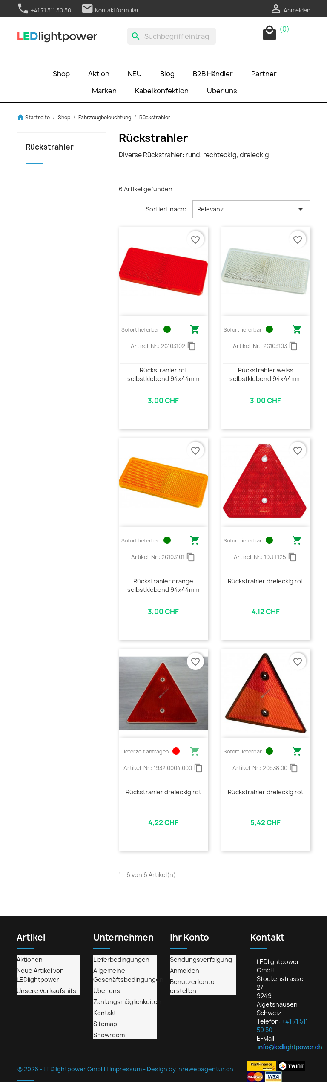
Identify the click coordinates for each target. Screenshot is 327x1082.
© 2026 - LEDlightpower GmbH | (63, 1069)
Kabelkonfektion (162, 90)
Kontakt (104, 1013)
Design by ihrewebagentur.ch (190, 1069)
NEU (135, 73)
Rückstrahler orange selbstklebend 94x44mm (163, 585)
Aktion (98, 73)
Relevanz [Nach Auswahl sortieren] (251, 209)
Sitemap (105, 1024)
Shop (61, 73)
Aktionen (30, 959)
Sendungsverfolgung (201, 959)
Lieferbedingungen (121, 959)
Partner (264, 73)
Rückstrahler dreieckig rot (266, 581)
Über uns (222, 90)
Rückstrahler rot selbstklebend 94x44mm (163, 374)
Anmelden (184, 971)
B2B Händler (213, 73)
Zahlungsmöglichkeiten (127, 1002)
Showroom (109, 1035)
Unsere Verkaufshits (46, 991)
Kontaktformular (110, 10)
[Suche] (171, 36)
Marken (104, 90)
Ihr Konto (189, 937)
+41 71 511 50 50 (44, 10)
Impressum (125, 1069)
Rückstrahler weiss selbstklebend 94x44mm (265, 374)
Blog (167, 73)
